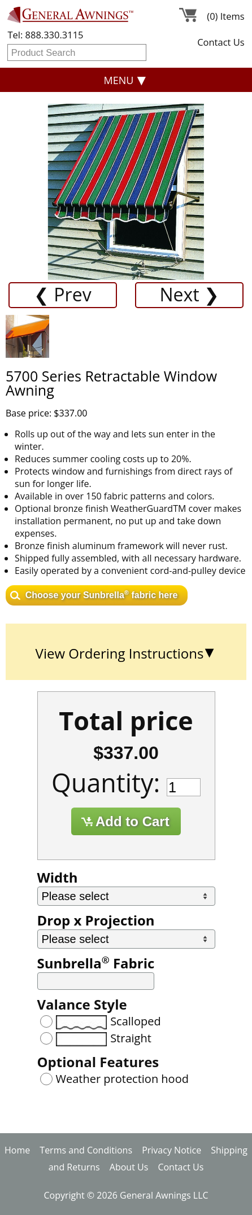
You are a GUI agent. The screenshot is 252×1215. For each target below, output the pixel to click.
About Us (129, 1167)
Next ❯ (189, 294)
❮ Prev (63, 294)
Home (17, 1150)
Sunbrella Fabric (96, 963)
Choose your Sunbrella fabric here (101, 594)
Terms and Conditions (86, 1150)
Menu (119, 80)
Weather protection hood (122, 1078)
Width (57, 877)
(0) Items (225, 16)
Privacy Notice (171, 1150)
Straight (130, 1038)
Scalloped (135, 1021)
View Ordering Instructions (120, 653)
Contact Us (220, 42)
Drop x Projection (96, 920)
